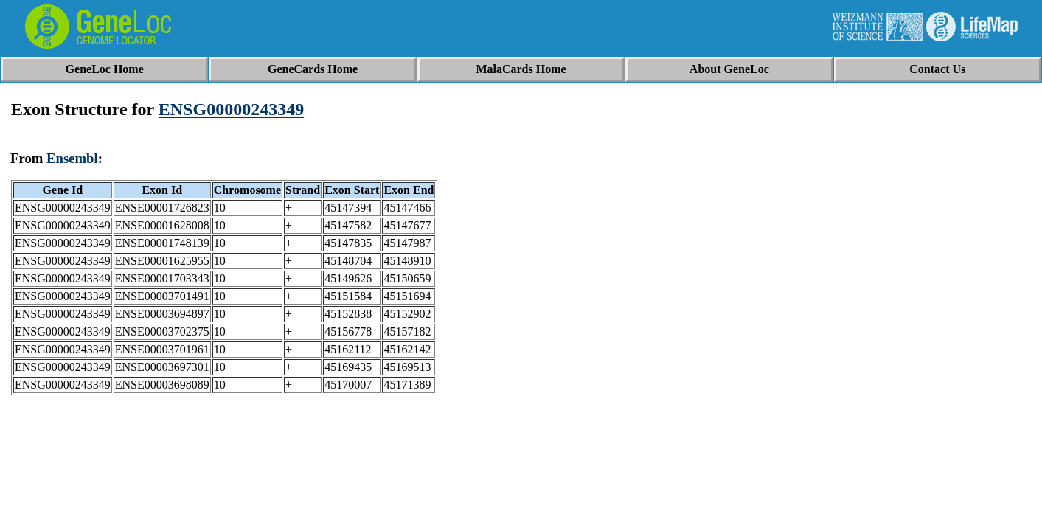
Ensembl (72, 158)
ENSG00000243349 (231, 109)
